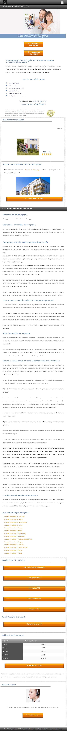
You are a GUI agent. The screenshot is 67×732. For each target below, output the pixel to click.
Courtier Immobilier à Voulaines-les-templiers (18, 539)
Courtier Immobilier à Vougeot (13, 542)
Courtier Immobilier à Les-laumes (14, 536)
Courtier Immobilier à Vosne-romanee (15, 547)
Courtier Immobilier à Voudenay (14, 544)
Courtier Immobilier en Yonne (13, 525)
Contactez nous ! (32, 715)
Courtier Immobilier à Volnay (13, 553)
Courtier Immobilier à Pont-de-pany (15, 533)
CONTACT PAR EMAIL (33, 44)
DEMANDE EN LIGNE (34, 53)
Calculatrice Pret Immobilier (34, 567)
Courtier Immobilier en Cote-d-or (14, 516)
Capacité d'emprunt (34, 624)
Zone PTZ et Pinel (34, 598)
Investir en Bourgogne (32, 170)
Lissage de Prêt (34, 609)
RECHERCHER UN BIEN (34, 198)
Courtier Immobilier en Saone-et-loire (15, 522)
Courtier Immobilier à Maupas (13, 530)
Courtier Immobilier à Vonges (13, 550)
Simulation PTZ (34, 588)
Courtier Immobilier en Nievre (13, 519)
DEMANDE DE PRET (34, 665)
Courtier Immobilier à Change (13, 528)
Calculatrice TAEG (34, 578)
